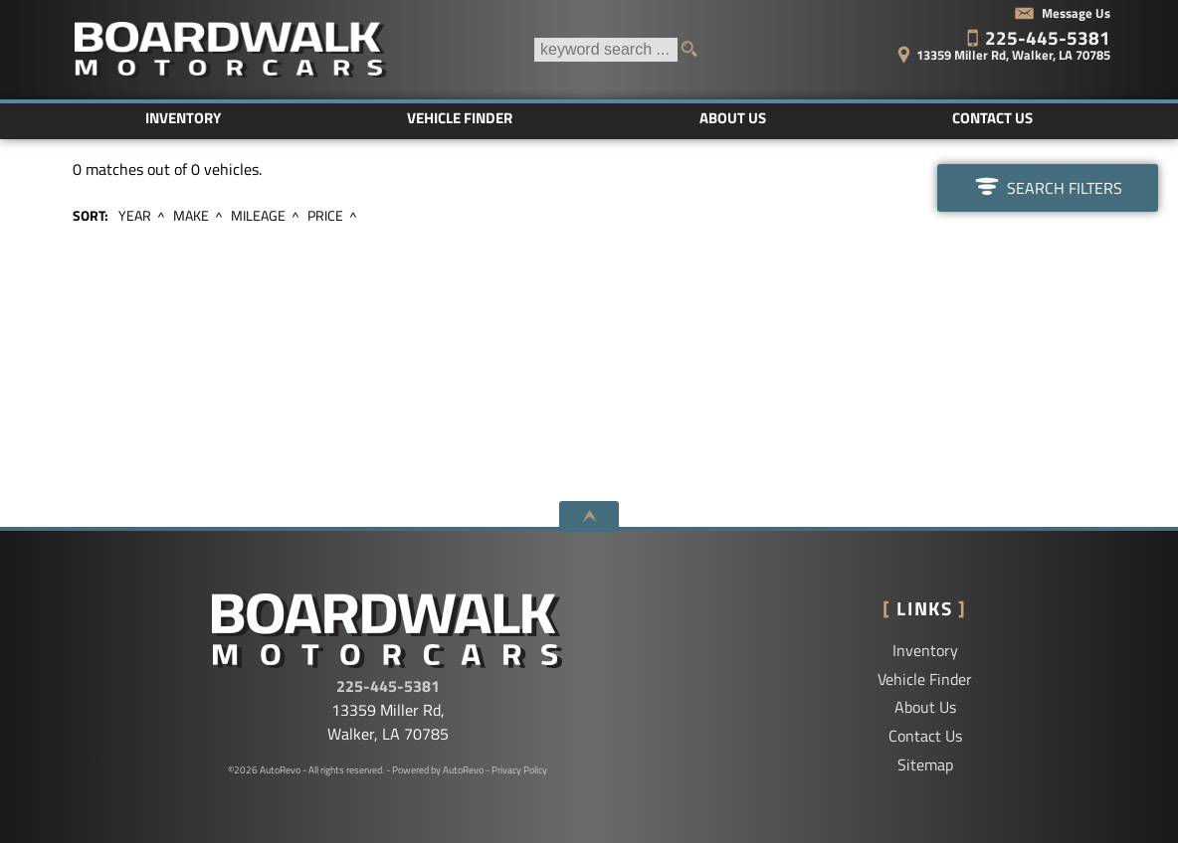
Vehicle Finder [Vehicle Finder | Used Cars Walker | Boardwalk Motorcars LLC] (459, 117)
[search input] (606, 50)
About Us (925, 707)
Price (325, 216)
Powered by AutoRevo (438, 769)
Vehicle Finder (925, 679)
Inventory (925, 650)
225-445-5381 (388, 686)
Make (191, 216)
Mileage (258, 216)
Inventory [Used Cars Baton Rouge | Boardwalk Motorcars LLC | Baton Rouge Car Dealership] (183, 117)
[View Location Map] (974, 48)
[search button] (695, 50)
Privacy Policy (519, 769)
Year (134, 216)
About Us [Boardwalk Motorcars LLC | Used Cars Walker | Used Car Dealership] (732, 117)
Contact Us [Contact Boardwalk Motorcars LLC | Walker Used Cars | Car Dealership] (992, 117)
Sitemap (925, 764)
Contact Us (925, 736)
